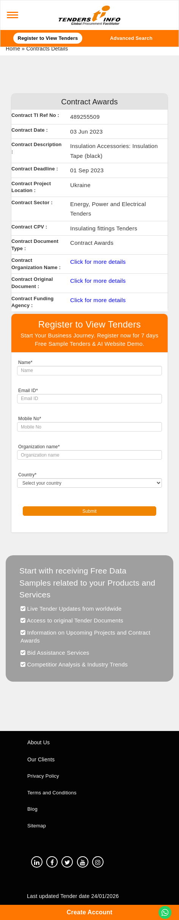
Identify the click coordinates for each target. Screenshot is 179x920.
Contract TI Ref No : (35, 115)
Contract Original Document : (32, 282)
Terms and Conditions (52, 793)
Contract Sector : (32, 202)
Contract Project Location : (31, 187)
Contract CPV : (29, 227)
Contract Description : (36, 148)
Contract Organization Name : (36, 263)
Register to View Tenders (48, 38)
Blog (32, 809)
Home (13, 49)
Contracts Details (47, 49)
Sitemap (36, 826)
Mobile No (29, 418)
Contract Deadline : (34, 169)
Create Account (89, 912)
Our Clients (41, 759)
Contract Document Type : (34, 244)
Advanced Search (131, 38)
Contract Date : (29, 130)
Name (25, 362)
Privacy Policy (43, 776)
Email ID (28, 390)
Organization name (39, 446)
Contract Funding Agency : (32, 302)
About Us (38, 742)
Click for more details (98, 261)
